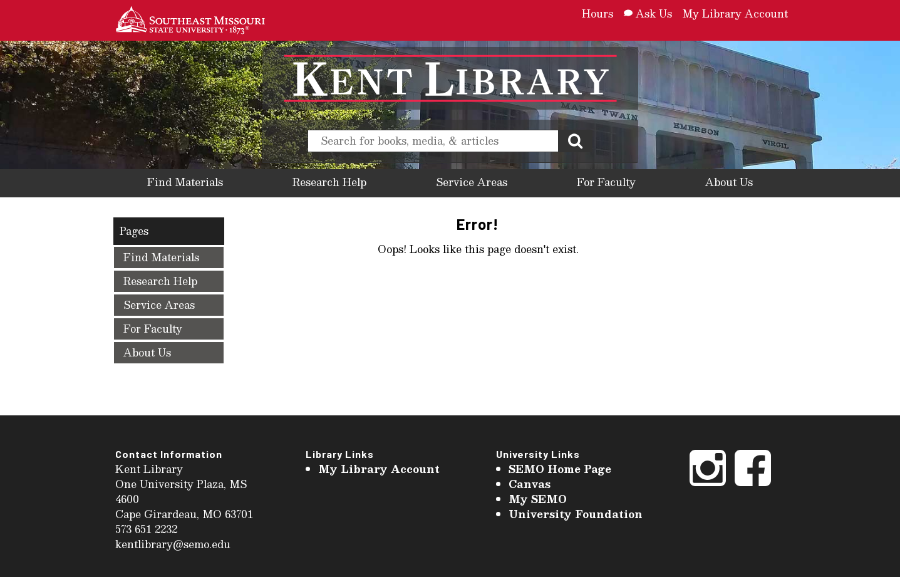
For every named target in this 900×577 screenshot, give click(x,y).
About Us (729, 182)
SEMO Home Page (560, 468)
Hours (597, 13)
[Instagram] (707, 485)
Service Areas (471, 182)
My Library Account (735, 13)
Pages (134, 230)
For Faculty (606, 182)
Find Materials (185, 182)
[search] (433, 141)
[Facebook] (753, 485)
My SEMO (538, 499)
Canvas (530, 484)
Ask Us (647, 13)
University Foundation (576, 514)
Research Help (329, 182)
